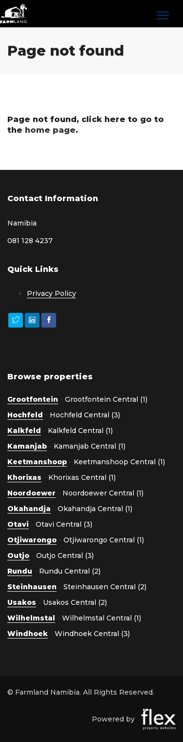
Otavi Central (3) (64, 524)
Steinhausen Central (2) (104, 586)
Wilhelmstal (31, 618)
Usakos (21, 602)
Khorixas (24, 477)
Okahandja (29, 508)
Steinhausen (32, 586)
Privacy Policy (51, 293)
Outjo (18, 555)
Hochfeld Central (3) (85, 415)
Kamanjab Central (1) (89, 446)
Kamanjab (27, 446)
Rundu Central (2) (70, 571)
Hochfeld (25, 415)
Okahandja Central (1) (95, 508)
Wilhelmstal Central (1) (101, 618)
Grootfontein (32, 399)
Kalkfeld (24, 430)
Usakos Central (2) (75, 602)
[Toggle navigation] (162, 16)
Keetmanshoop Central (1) (119, 461)
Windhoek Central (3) (92, 633)
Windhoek (27, 633)
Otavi (18, 524)
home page (50, 130)
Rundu (19, 571)
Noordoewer (31, 493)
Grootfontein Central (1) (106, 399)
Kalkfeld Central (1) (80, 430)
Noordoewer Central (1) (102, 493)
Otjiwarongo (32, 540)
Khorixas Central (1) (82, 477)
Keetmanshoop (37, 461)
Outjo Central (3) (65, 555)
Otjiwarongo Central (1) (103, 540)
